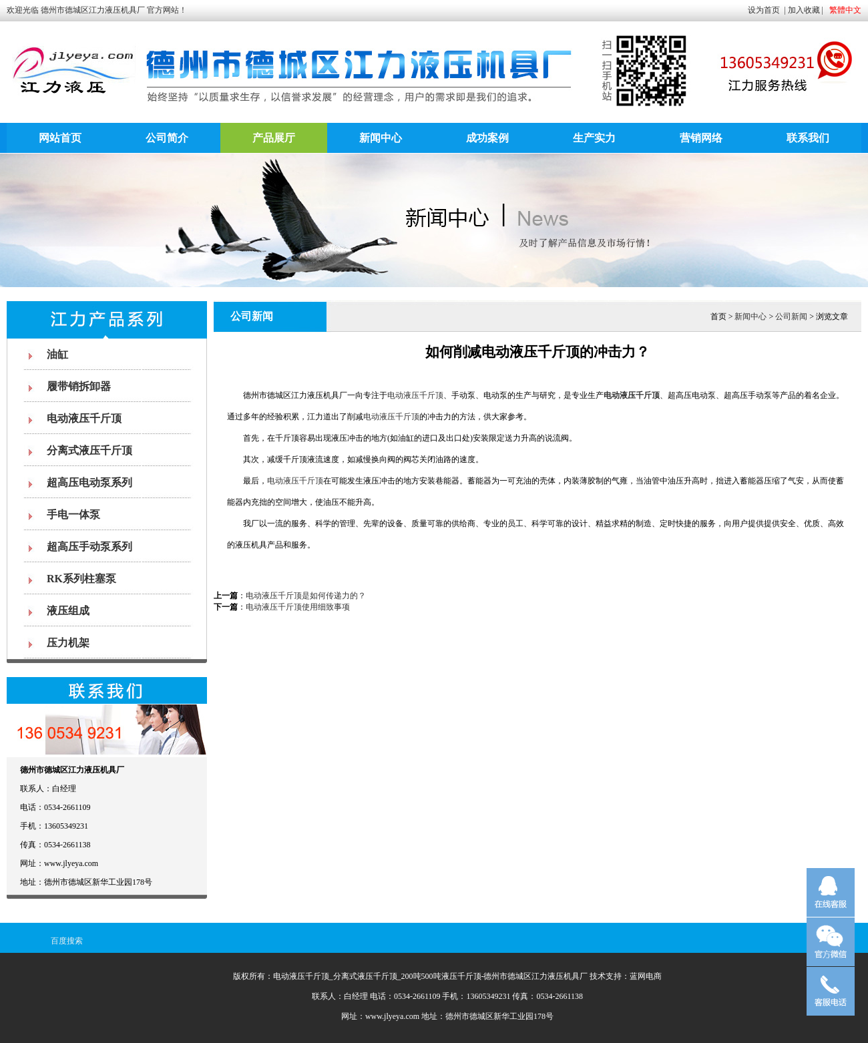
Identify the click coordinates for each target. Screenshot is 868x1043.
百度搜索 (67, 941)
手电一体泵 (73, 514)
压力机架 (68, 642)
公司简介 (167, 138)
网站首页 (60, 138)
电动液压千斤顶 (84, 418)
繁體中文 (845, 10)
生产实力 (594, 138)
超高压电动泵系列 (89, 482)
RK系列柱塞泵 (81, 578)
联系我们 (808, 138)
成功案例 (487, 138)
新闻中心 (380, 138)
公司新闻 (791, 316)
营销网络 (701, 138)
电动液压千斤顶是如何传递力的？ (306, 595)
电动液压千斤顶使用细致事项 (298, 607)
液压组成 (68, 610)
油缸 (57, 354)
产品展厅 (273, 138)
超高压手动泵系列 (89, 546)
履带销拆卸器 (79, 386)
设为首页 (764, 10)
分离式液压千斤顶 (89, 450)
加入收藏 (804, 10)
